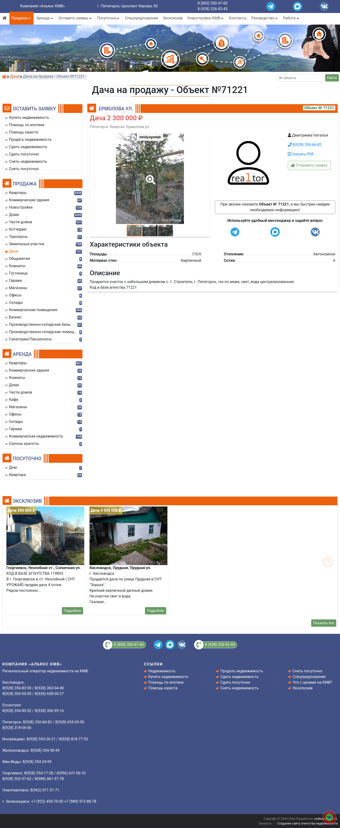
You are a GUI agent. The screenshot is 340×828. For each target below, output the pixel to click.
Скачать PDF (301, 154)
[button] (149, 176)
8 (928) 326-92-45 (213, 9)
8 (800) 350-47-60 (213, 3)
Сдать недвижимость (239, 676)
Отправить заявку (309, 165)
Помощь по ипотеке (166, 682)
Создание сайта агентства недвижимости (307, 823)
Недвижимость (161, 671)
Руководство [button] (264, 18)
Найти (332, 78)
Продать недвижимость (241, 671)
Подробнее (72, 611)
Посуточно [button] (108, 18)
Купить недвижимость (168, 676)
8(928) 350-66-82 (305, 144)
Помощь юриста (162, 688)
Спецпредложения (141, 18)
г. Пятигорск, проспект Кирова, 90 (128, 6)
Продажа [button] (21, 18)
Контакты (237, 18)
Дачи (14, 77)
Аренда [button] (45, 18)
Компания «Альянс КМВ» (42, 6)
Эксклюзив (173, 18)
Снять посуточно (308, 671)
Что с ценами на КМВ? (312, 682)
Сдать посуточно (235, 682)
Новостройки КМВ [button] (205, 18)
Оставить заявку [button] (75, 18)
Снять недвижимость (239, 688)
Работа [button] (291, 18)
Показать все (323, 623)
